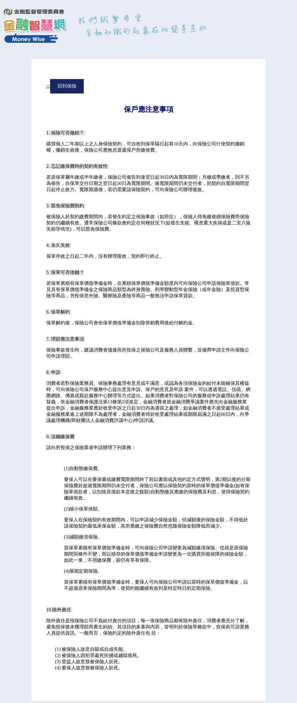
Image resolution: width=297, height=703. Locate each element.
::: (48, 85)
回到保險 (67, 85)
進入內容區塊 (16, 5)
